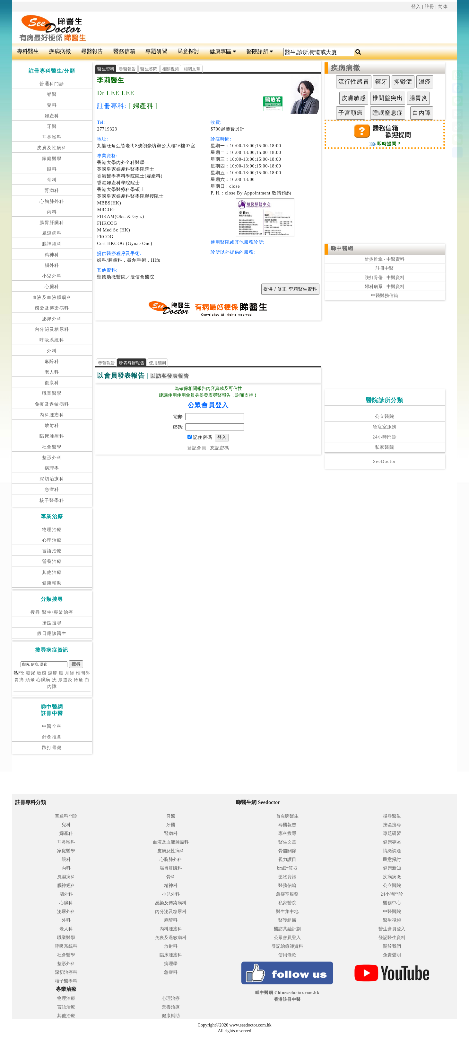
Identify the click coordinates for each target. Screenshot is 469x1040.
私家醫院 (384, 447)
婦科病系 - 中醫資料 (384, 286)
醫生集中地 (287, 911)
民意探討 (188, 51)
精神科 (52, 254)
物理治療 (52, 529)
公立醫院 (384, 416)
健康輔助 (52, 583)
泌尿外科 (52, 318)
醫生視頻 (392, 920)
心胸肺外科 (51, 201)
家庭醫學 (52, 158)
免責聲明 (392, 955)
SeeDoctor (384, 461)
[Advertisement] (257, 27)
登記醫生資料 (391, 937)
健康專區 (223, 52)
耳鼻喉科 (52, 137)
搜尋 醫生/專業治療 (51, 612)
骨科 (52, 179)
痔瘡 (78, 679)
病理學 (52, 468)
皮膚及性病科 (51, 147)
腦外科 (52, 265)
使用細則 (157, 362)
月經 (69, 673)
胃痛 (19, 679)
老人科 (52, 372)
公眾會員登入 (287, 937)
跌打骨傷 (52, 747)
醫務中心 (392, 902)
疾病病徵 (60, 51)
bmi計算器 (287, 868)
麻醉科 (52, 361)
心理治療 (52, 540)
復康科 (52, 382)
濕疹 (52, 673)
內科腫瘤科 (51, 414)
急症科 (52, 489)
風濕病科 (52, 233)
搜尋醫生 (392, 816)
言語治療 (52, 550)
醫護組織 (287, 920)
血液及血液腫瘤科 (52, 297)
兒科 (52, 105)
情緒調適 (392, 850)
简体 (443, 6)
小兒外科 (52, 276)
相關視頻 (170, 69)
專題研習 (156, 51)
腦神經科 (52, 243)
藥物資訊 (287, 876)
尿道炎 (65, 679)
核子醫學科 (51, 500)
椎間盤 (83, 673)
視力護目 (287, 859)
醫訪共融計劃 (287, 929)
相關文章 (192, 69)
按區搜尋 (52, 622)
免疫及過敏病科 (52, 404)
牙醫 (52, 126)
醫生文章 (287, 842)
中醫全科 (52, 726)
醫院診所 (260, 52)
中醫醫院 (392, 911)
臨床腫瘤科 (51, 436)
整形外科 (52, 457)
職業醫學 (52, 393)
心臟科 (52, 286)
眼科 (52, 169)
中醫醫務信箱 (384, 295)
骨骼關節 (287, 850)
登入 (416, 6)
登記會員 (196, 448)
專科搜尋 (287, 833)
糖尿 (31, 673)
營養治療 (52, 561)
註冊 (429, 6)
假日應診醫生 (51, 633)
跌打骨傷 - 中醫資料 (384, 277)
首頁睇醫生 (287, 816)
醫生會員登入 (391, 929)
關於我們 (392, 946)
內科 (52, 212)
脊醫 (52, 94)
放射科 (52, 425)
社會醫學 (52, 447)
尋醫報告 (92, 51)
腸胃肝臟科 (51, 222)
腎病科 (52, 190)
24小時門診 (385, 437)
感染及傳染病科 (52, 308)
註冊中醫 (385, 268)
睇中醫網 (342, 248)
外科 (52, 350)
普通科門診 (51, 83)
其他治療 (52, 572)
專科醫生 (28, 51)
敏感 (42, 673)
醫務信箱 (124, 51)
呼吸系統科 (51, 340)
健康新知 (392, 868)
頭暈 (30, 679)
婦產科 (52, 115)
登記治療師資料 (287, 946)
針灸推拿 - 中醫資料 (384, 259)
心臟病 (43, 679)
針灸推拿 (52, 737)
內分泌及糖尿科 (52, 329)
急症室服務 (384, 426)
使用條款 (287, 955)
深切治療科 (51, 478)
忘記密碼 (219, 448)
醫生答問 (148, 69)
